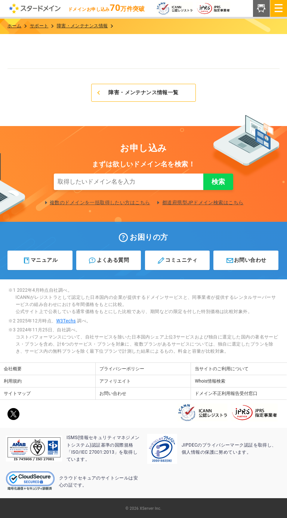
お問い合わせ (246, 260)
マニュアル (40, 260)
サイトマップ (17, 393)
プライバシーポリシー (121, 368)
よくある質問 (108, 260)
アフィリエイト (115, 381)
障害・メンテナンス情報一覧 (137, 92)
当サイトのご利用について (222, 368)
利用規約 (13, 381)
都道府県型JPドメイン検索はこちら (203, 202)
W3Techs (65, 321)
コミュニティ (177, 260)
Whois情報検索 (210, 381)
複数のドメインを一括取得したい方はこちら (100, 202)
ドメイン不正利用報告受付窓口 (226, 393)
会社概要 (13, 368)
